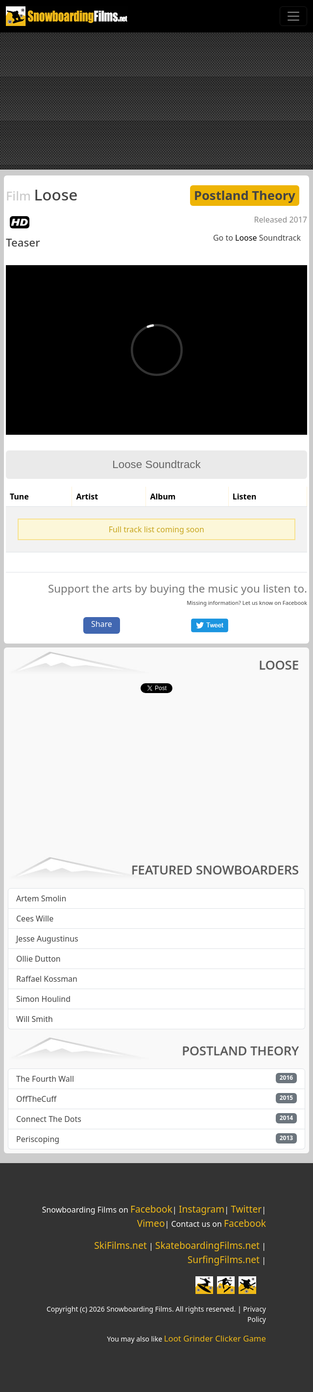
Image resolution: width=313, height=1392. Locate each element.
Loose (41, 194)
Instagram (201, 1209)
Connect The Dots (48, 1119)
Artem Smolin (41, 898)
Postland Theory (244, 195)
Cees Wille (34, 918)
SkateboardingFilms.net (207, 1245)
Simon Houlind (43, 999)
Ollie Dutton (38, 958)
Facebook (295, 602)
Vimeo (151, 1223)
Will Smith (34, 1019)
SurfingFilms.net (224, 1259)
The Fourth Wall (45, 1078)
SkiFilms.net (120, 1245)
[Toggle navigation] (293, 16)
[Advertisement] (156, 101)
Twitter (246, 1209)
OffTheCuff (36, 1099)
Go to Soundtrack (257, 237)
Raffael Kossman (46, 978)
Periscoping (37, 1139)
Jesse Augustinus (47, 938)
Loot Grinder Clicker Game (215, 1338)
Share (101, 624)
